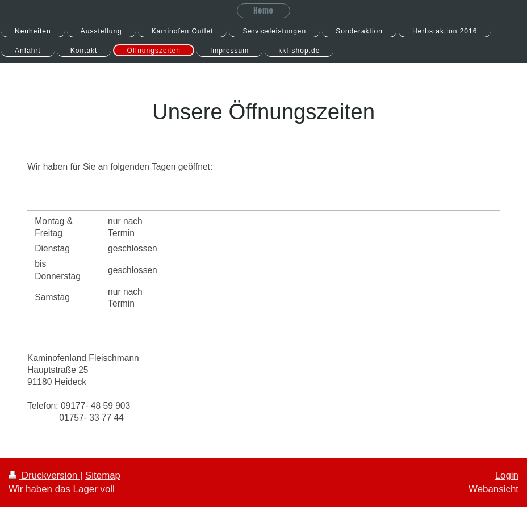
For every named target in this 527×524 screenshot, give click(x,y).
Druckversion (44, 475)
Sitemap (102, 475)
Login (506, 475)
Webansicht (493, 489)
